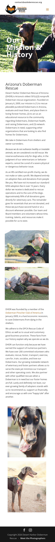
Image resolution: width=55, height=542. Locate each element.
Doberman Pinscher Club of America (23, 312)
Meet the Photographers (32, 538)
